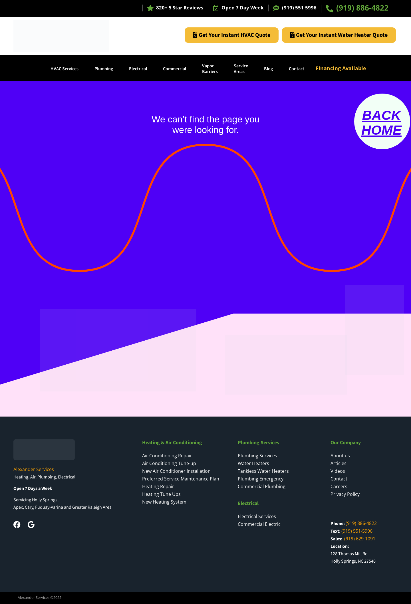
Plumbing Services (257, 456)
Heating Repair (158, 486)
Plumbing (103, 69)
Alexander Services (33, 469)
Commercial (174, 69)
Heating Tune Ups (161, 494)
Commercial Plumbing (261, 486)
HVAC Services (64, 69)
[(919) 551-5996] (276, 8)
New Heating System (164, 502)
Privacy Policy (345, 494)
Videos (338, 471)
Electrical (138, 69)
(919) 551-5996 (299, 7)
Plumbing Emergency (260, 479)
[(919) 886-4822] (329, 8)
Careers (339, 486)
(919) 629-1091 (359, 539)
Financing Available (341, 68)
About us (340, 456)
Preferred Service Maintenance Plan (180, 479)
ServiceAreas (241, 69)
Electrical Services (257, 516)
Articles (338, 463)
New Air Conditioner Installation (176, 471)
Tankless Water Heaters (263, 471)
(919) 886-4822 (362, 8)
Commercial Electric (259, 524)
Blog (268, 69)
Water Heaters (253, 463)
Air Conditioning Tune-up (169, 463)
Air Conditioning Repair (167, 456)
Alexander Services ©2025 (39, 597)
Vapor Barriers (210, 69)
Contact (296, 69)
